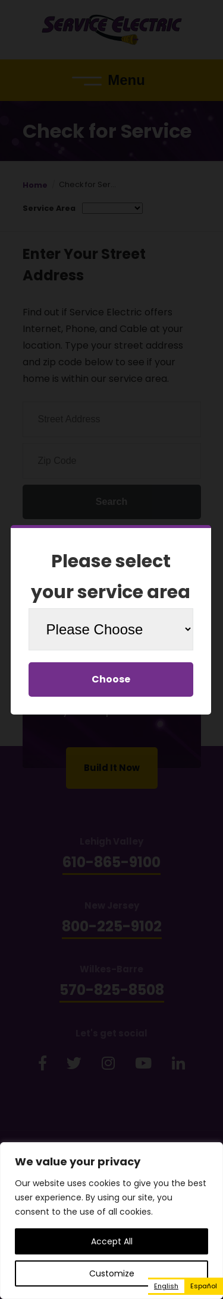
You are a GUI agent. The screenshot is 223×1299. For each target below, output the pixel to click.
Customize (111, 1273)
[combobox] (166, 1286)
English (166, 1286)
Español (203, 1286)
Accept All (112, 1241)
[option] (203, 1286)
